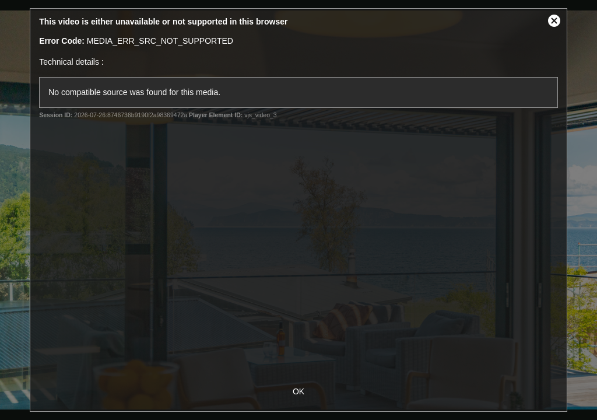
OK (298, 391)
